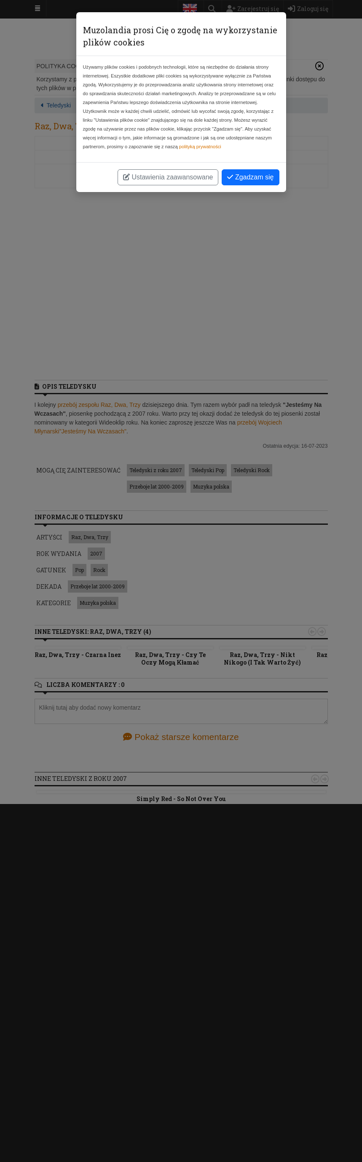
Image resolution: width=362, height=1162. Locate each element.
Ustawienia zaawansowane (168, 177)
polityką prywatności (200, 146)
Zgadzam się (250, 177)
